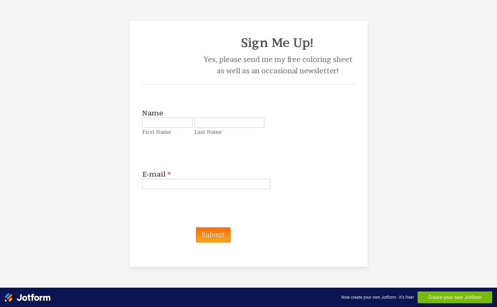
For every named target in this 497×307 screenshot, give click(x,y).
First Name (156, 132)
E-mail (156, 174)
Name (152, 113)
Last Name (208, 132)
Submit (213, 235)
